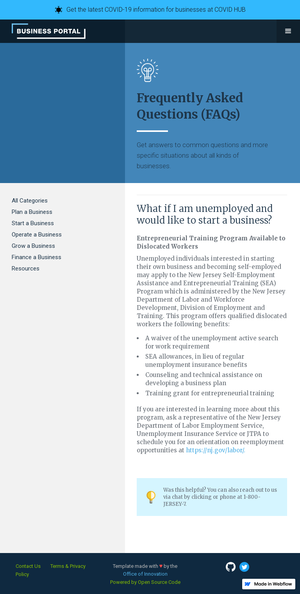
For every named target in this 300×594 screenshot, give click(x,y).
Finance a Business (36, 257)
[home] (49, 31)
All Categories (30, 200)
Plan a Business (32, 211)
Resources (25, 268)
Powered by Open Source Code (145, 582)
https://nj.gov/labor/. (215, 450)
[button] (288, 31)
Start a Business (33, 223)
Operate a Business (37, 234)
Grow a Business (33, 245)
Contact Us (28, 566)
